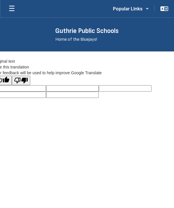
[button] (131, 8)
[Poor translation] (21, 80)
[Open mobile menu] (11, 8)
